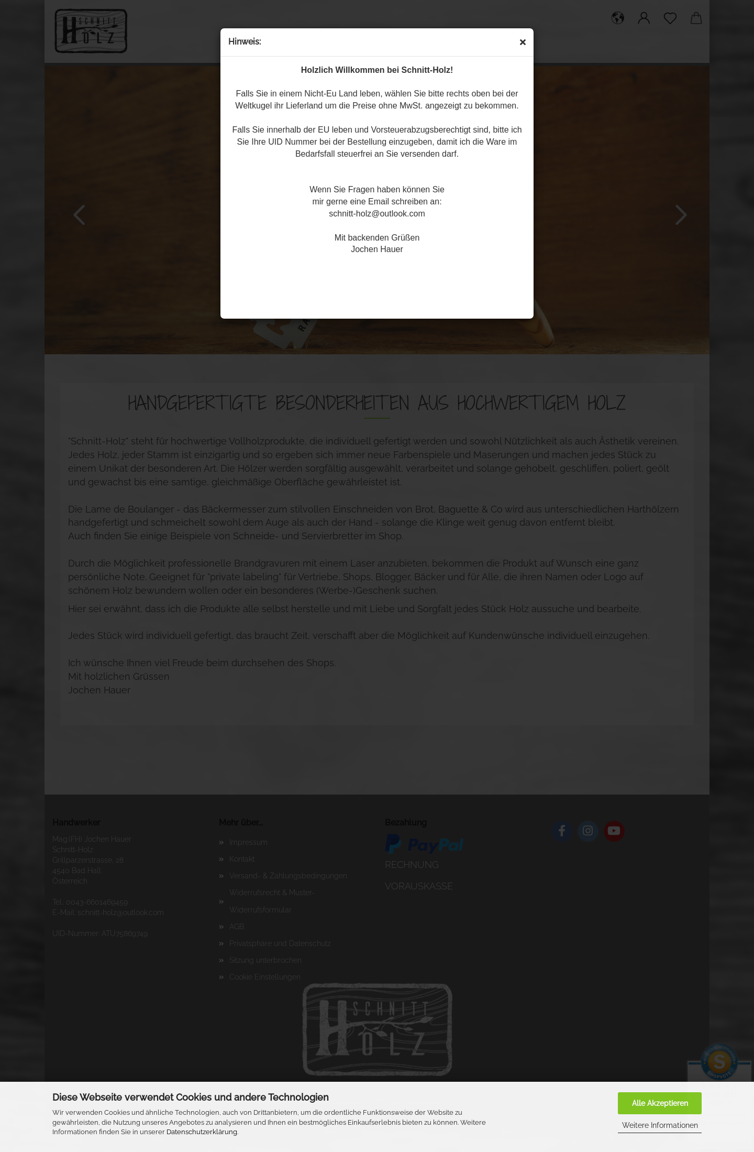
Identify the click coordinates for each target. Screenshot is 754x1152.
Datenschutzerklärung (202, 1132)
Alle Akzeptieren (660, 1103)
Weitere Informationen (660, 1125)
